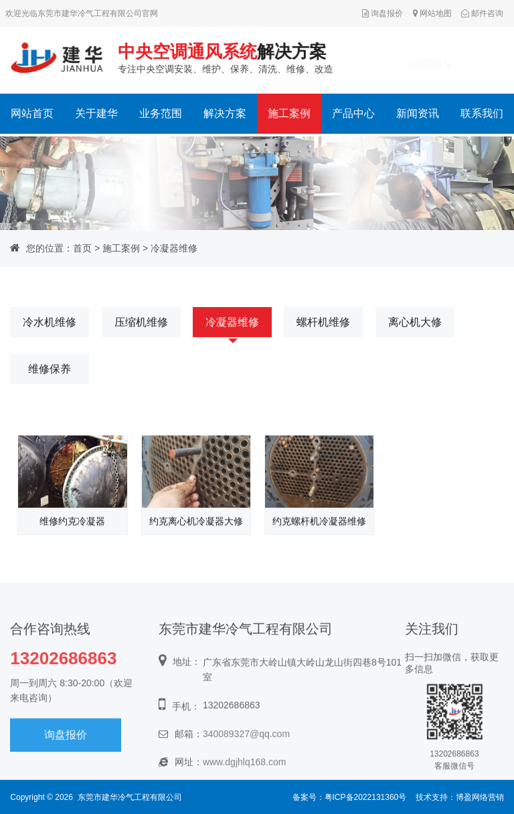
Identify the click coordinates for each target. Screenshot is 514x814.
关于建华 (96, 113)
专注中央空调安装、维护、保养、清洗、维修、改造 (224, 57)
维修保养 (49, 369)
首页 (82, 248)
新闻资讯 (417, 113)
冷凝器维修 (174, 248)
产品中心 (353, 113)
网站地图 (432, 13)
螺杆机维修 (323, 322)
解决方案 (224, 113)
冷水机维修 (49, 322)
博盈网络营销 (480, 797)
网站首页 (32, 113)
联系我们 (481, 113)
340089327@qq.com (246, 758)
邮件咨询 (482, 13)
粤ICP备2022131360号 (366, 797)
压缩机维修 (141, 322)
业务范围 (160, 113)
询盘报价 (382, 13)
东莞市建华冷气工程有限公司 (130, 797)
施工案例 (289, 113)
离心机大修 (415, 322)
